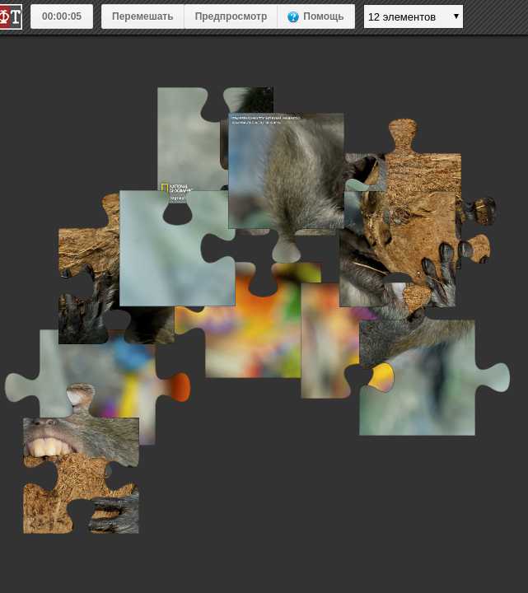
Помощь (323, 16)
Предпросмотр (231, 16)
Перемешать (143, 16)
